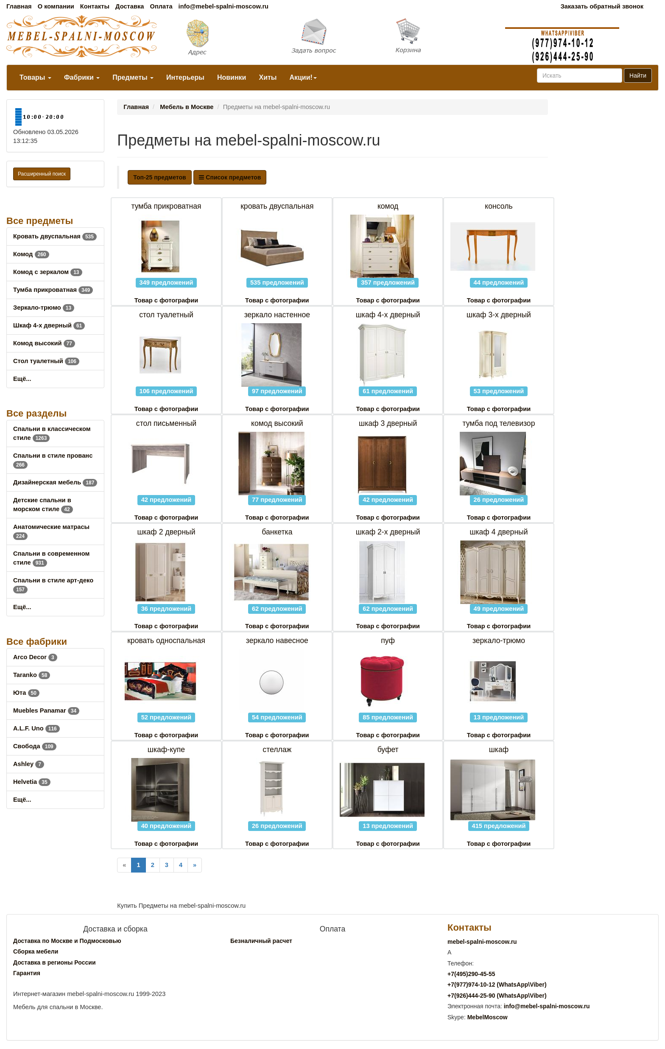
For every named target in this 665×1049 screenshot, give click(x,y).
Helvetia (31, 781)
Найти (637, 75)
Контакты (94, 6)
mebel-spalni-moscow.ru (482, 941)
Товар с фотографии (166, 300)
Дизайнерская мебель (55, 482)
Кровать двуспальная (55, 236)
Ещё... (22, 378)
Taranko (31, 674)
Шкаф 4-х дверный (49, 325)
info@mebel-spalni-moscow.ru (223, 6)
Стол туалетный (46, 361)
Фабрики (82, 77)
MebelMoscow (487, 1017)
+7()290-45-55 (471, 974)
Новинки (231, 77)
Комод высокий (44, 343)
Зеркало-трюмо (43, 307)
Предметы (133, 77)
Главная (19, 6)
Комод (31, 254)
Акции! (302, 77)
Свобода (34, 746)
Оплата (161, 6)
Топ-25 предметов (159, 177)
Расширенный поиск (42, 174)
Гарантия (26, 973)
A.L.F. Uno (36, 728)
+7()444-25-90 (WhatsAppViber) (497, 995)
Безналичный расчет (261, 940)
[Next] (194, 865)
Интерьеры (185, 77)
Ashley (28, 764)
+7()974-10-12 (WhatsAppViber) (497, 984)
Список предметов (230, 177)
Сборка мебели (35, 951)
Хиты (268, 77)
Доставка (129, 6)
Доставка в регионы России (54, 962)
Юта (26, 692)
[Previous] (124, 865)
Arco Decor (35, 657)
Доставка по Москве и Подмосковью (67, 940)
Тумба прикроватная (53, 289)
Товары (35, 77)
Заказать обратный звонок (602, 6)
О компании (56, 6)
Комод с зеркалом (47, 272)
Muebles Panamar (46, 710)
